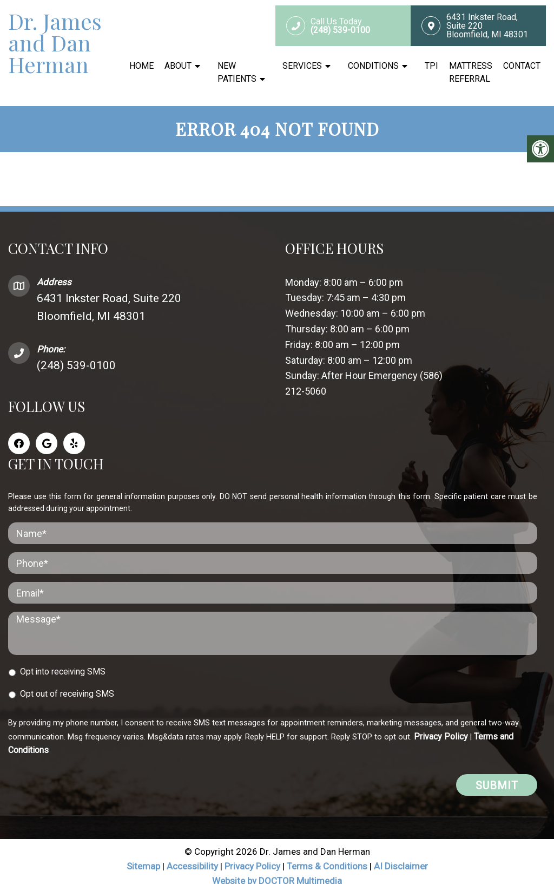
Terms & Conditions (328, 856)
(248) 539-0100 (76, 355)
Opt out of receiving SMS (67, 683)
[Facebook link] (19, 433)
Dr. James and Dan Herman (55, 42)
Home (141, 66)
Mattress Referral (470, 72)
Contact (521, 66)
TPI (431, 66)
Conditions (373, 66)
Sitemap (143, 856)
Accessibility (192, 856)
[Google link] (46, 433)
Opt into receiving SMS (62, 661)
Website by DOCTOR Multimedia (277, 871)
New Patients (236, 72)
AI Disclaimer (401, 856)
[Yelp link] (74, 433)
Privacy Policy (441, 726)
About (178, 66)
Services (302, 66)
